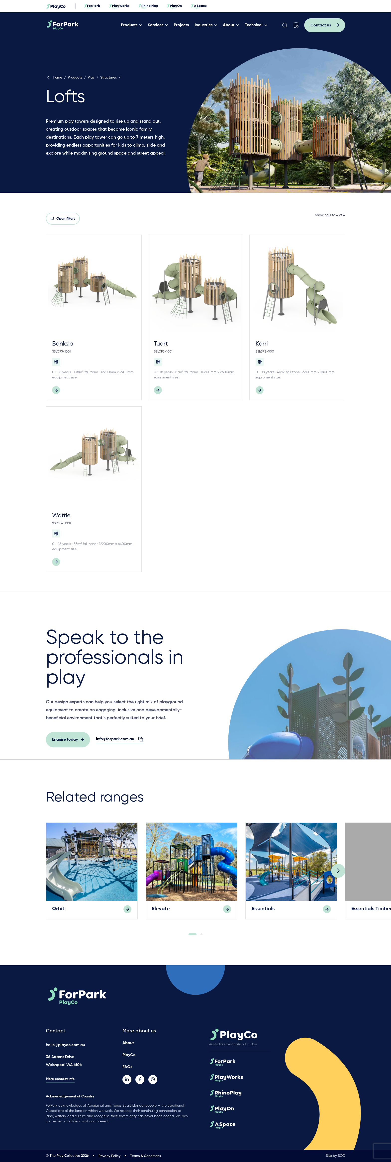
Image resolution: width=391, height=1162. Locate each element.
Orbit (58, 911)
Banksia (62, 344)
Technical (254, 25)
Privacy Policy (109, 1156)
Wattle (61, 516)
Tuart (161, 344)
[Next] (338, 874)
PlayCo (129, 1055)
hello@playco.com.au (65, 1045)
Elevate (161, 911)
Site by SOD (335, 1156)
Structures (108, 77)
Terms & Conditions (145, 1156)
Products (129, 25)
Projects (181, 25)
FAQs (127, 1067)
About (228, 25)
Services (155, 25)
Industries (203, 25)
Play (91, 77)
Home (54, 77)
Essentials (263, 911)
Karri (262, 344)
